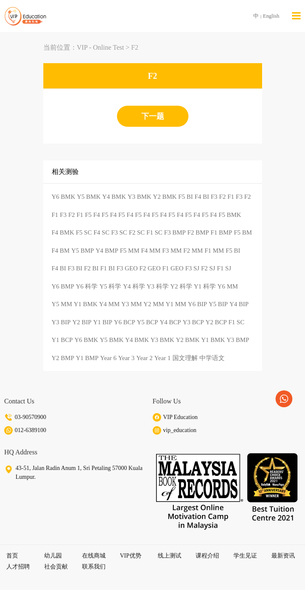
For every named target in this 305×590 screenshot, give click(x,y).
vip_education (179, 430)
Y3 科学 (158, 286)
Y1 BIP (102, 322)
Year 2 (144, 358)
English (271, 16)
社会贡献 (56, 566)
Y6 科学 (87, 286)
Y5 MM (62, 304)
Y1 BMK (85, 304)
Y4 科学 (134, 286)
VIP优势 (130, 556)
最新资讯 (283, 556)
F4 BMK (63, 232)
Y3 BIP (61, 322)
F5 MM (129, 250)
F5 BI (185, 196)
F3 (214, 196)
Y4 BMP (106, 250)
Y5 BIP (218, 304)
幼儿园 (53, 556)
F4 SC (101, 232)
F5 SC (84, 232)
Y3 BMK (139, 196)
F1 (231, 196)
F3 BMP (175, 232)
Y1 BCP (62, 339)
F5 (88, 214)
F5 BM (243, 232)
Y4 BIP (238, 304)
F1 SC (154, 232)
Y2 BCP (216, 322)
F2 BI (91, 268)
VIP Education (180, 417)
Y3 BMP (238, 339)
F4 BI (201, 196)
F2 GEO (149, 268)
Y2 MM (153, 304)
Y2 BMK (165, 196)
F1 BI (107, 268)
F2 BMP (198, 232)
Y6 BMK (63, 196)
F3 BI (75, 268)
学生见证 (245, 556)
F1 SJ (224, 268)
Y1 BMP (87, 358)
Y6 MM (227, 286)
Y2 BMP (63, 358)
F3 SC (119, 232)
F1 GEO (172, 268)
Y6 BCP (124, 322)
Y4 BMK (114, 196)
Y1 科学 (205, 286)
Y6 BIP (197, 304)
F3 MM (172, 250)
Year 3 (126, 358)
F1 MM (214, 250)
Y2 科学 (181, 286)
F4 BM (61, 250)
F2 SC (137, 232)
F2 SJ (208, 268)
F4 (96, 214)
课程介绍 (207, 556)
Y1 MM (176, 304)
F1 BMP (221, 232)
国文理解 (185, 358)
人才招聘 (18, 566)
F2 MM (193, 250)
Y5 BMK (89, 196)
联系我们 (94, 566)
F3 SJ (192, 268)
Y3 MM (131, 304)
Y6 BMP (63, 286)
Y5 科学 (110, 286)
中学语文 (212, 358)
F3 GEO (127, 268)
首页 (12, 556)
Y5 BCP (147, 322)
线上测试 (169, 556)
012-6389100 (30, 430)
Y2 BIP (81, 322)
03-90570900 (30, 417)
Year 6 (108, 358)
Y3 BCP (193, 322)
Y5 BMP (82, 250)
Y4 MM (109, 304)
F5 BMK (229, 214)
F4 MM (150, 250)
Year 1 (162, 358)
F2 (134, 47)
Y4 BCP (170, 322)
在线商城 (94, 556)
